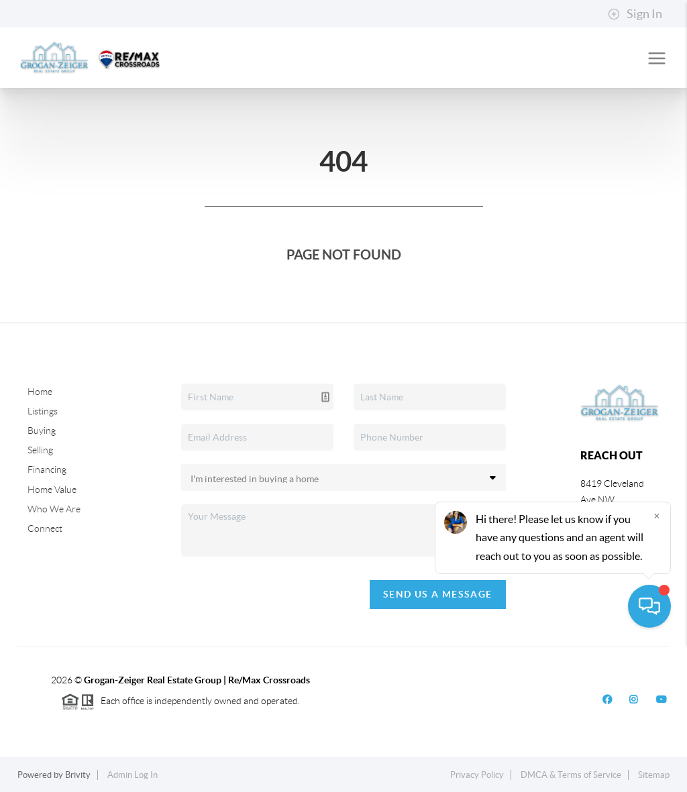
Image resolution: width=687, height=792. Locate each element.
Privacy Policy (477, 775)
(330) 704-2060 (612, 551)
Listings (43, 411)
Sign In (635, 14)
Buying (42, 430)
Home (40, 391)
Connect (45, 528)
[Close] (656, 663)
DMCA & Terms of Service (571, 775)
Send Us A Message (437, 594)
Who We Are (54, 509)
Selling (40, 450)
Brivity (78, 775)
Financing (47, 469)
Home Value (52, 489)
